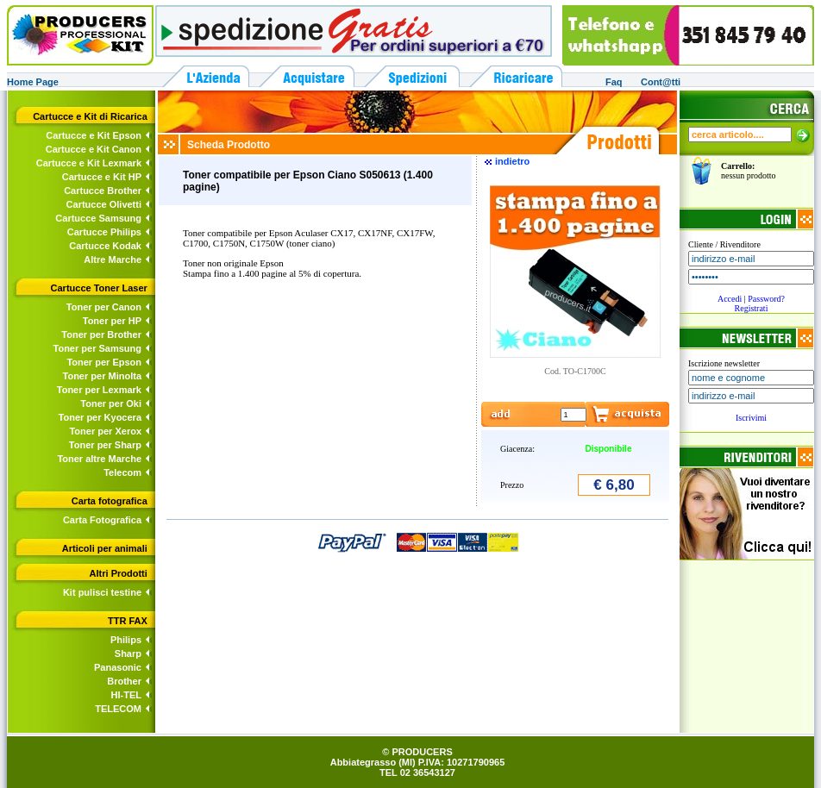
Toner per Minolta (102, 376)
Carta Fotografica (102, 520)
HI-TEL (126, 695)
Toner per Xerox (105, 431)
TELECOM (118, 709)
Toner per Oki (110, 403)
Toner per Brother (101, 334)
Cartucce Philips (104, 232)
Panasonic (117, 667)
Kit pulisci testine (102, 592)
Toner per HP (112, 321)
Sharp (128, 653)
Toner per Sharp (105, 445)
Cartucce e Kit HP (101, 177)
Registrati (751, 308)
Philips (125, 640)
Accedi (730, 298)
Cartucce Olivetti (103, 204)
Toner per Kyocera (100, 417)
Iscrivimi (751, 417)
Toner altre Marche (99, 458)
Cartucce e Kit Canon (93, 149)
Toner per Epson (103, 362)
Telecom (122, 472)
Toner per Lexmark (99, 390)
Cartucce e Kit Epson (93, 135)
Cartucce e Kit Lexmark (88, 163)
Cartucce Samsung (98, 218)
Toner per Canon (103, 307)
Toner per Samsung (97, 348)
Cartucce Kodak (105, 246)
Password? (766, 298)
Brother (124, 681)
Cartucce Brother (102, 190)
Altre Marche (112, 259)
